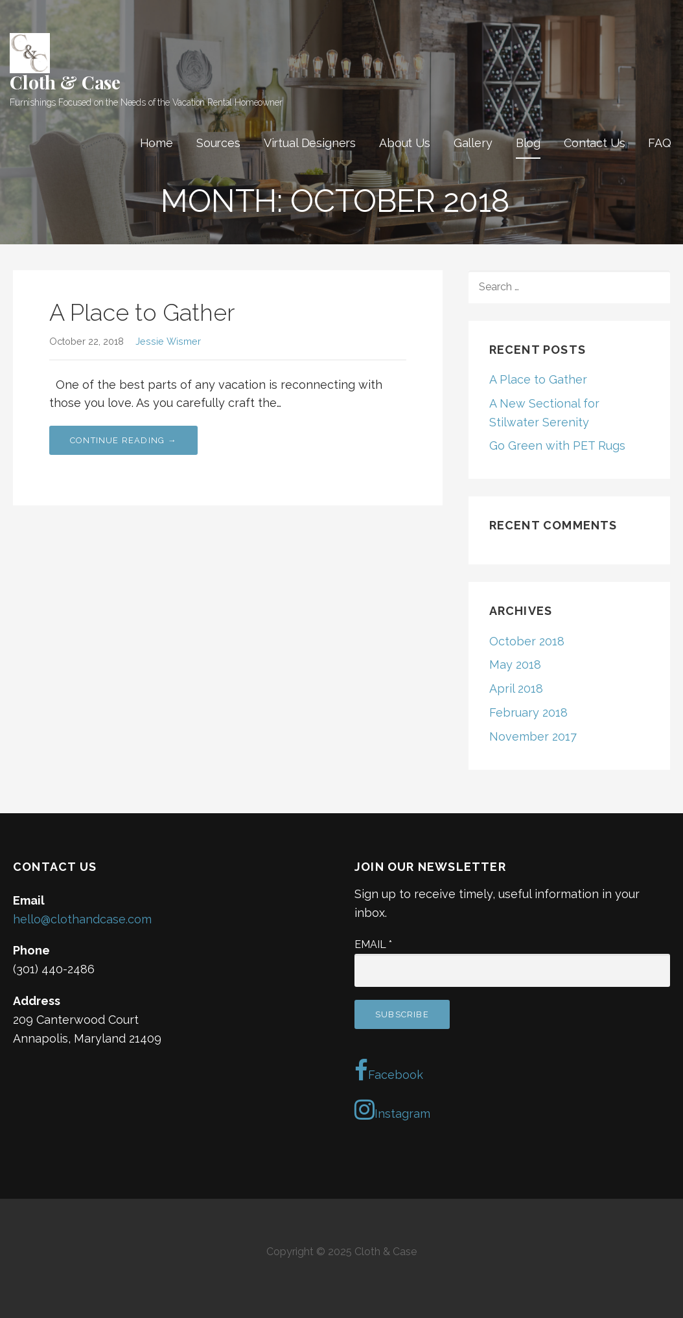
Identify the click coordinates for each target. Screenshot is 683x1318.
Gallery (473, 143)
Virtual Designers (310, 143)
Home (156, 143)
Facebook (388, 1070)
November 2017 (533, 736)
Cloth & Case (65, 82)
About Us (404, 143)
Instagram (392, 1109)
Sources (218, 143)
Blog (528, 143)
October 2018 (526, 641)
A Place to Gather (142, 312)
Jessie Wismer (168, 341)
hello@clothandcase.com (82, 919)
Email (373, 944)
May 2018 (515, 664)
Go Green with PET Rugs (557, 445)
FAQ (659, 143)
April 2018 (516, 688)
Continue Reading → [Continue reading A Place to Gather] (123, 440)
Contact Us (594, 143)
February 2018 (528, 712)
